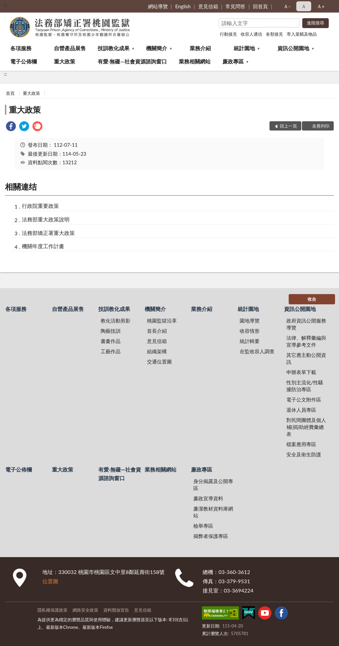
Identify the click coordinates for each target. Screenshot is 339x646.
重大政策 (64, 61)
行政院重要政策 (40, 206)
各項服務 (20, 48)
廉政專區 (233, 61)
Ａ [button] (303, 6)
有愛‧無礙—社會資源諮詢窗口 (132, 61)
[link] (11, 127)
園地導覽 (250, 320)
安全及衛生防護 (303, 454)
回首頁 (260, 6)
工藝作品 (111, 351)
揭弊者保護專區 (210, 536)
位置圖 (50, 581)
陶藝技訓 (111, 331)
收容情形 (250, 331)
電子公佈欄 (23, 61)
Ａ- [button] (286, 6)
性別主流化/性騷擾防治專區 (304, 385)
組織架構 (157, 351)
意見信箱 (208, 6)
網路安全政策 (85, 610)
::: (5, 5)
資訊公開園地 (293, 48)
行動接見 (228, 34)
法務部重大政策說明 (46, 219)
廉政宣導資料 (208, 498)
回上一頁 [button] (288, 126)
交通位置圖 (159, 361)
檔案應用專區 (301, 444)
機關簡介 (156, 48)
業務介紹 (200, 48)
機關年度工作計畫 (43, 246)
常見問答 (235, 6)
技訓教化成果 (113, 48)
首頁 (10, 93)
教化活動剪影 (115, 320)
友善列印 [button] (320, 126)
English (183, 6)
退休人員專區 (301, 410)
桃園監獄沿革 (162, 320)
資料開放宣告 (116, 610)
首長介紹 (157, 331)
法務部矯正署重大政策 (48, 233)
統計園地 (244, 48)
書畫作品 (111, 341)
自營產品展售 (70, 48)
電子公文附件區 (303, 399)
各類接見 (274, 34)
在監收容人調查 (257, 351)
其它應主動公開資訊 (306, 358)
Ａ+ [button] (321, 6)
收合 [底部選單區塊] (312, 299)
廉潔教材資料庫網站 (213, 512)
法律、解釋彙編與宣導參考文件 (306, 341)
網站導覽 (158, 6)
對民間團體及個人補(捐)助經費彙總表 (306, 427)
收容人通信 (251, 34)
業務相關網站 (195, 61)
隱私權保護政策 (52, 610)
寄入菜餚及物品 (302, 34)
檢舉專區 (203, 526)
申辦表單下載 (301, 372)
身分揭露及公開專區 (213, 484)
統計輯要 (250, 341)
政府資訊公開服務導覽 (306, 324)
